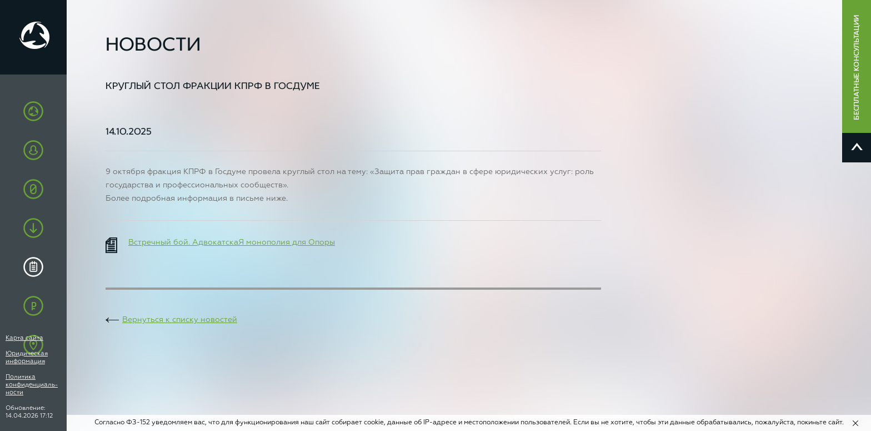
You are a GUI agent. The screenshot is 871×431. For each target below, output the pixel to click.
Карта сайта (24, 338)
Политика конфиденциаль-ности (32, 384)
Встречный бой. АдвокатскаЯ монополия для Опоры (231, 242)
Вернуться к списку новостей (179, 320)
